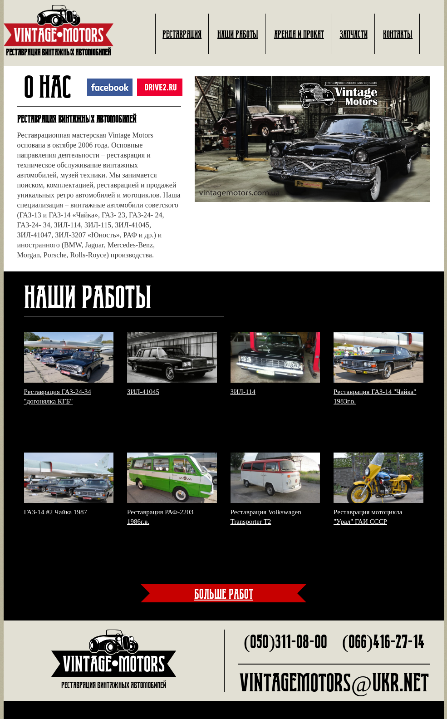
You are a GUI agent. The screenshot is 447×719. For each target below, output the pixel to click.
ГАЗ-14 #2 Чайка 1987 (55, 512)
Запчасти (354, 33)
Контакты (398, 33)
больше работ (223, 593)
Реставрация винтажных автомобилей (59, 31)
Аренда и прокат (299, 33)
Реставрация (181, 33)
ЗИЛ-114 (243, 391)
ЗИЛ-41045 (143, 391)
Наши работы (237, 33)
